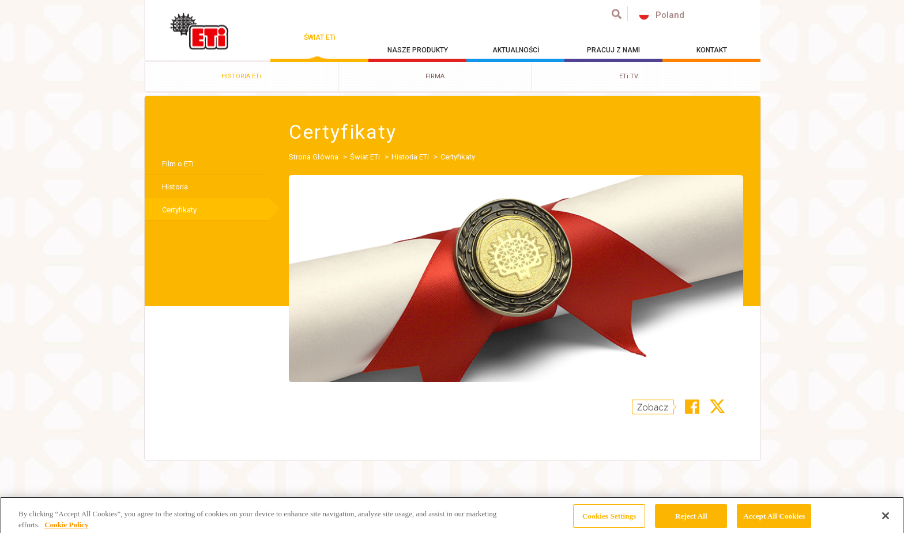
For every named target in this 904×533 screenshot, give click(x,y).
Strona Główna (313, 157)
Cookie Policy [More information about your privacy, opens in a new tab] (66, 528)
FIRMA (435, 76)
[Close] (885, 519)
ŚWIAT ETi (320, 37)
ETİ (200, 31)
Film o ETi (178, 163)
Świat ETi (365, 157)
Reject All (691, 519)
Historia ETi (410, 157)
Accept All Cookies (774, 519)
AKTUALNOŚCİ (515, 50)
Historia (175, 186)
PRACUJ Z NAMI (613, 50)
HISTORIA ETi (241, 76)
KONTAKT (711, 50)
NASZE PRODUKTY (417, 50)
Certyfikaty (179, 209)
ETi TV (628, 76)
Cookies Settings (609, 519)
